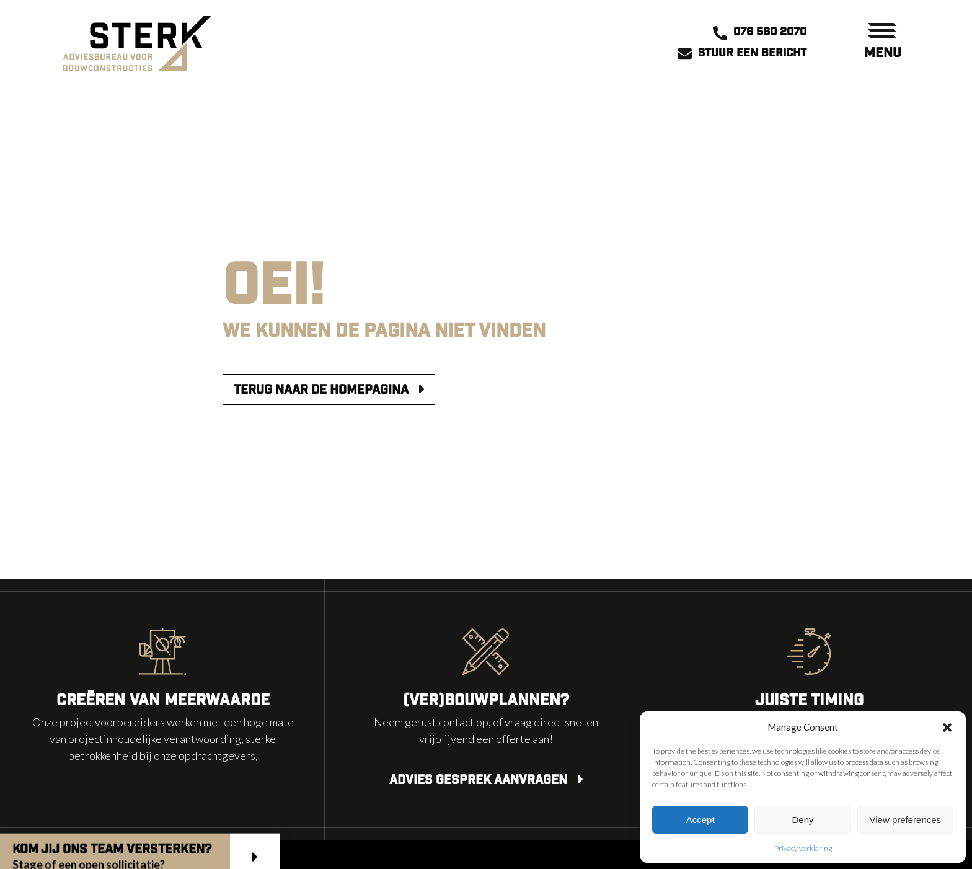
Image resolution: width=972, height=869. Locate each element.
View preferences (906, 819)
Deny (802, 819)
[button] (947, 727)
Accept (700, 819)
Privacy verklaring (803, 848)
